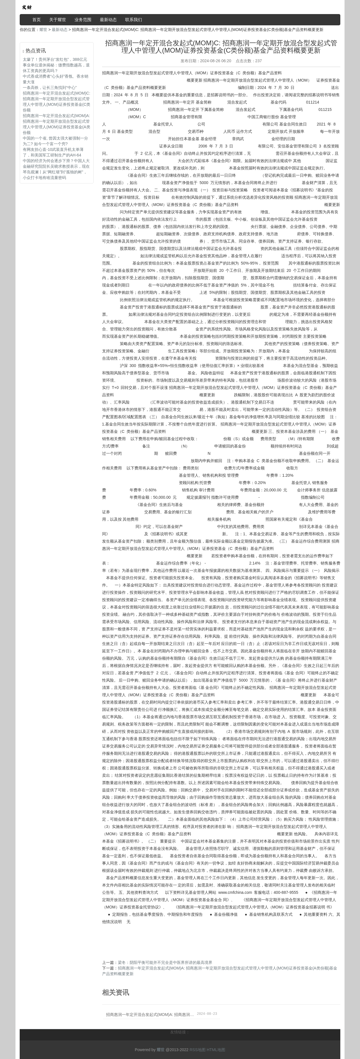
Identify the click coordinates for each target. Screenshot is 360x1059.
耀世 (43, 29)
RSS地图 (198, 1049)
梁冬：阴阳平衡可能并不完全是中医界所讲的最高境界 (165, 962)
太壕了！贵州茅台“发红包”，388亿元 (55, 59)
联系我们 (133, 19)
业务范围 (83, 19)
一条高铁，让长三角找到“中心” (49, 87)
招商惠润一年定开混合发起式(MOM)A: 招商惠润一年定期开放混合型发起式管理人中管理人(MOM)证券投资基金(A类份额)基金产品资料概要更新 (150, 1014)
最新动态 (108, 19)
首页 (36, 19)
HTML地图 (216, 1049)
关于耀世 (57, 19)
